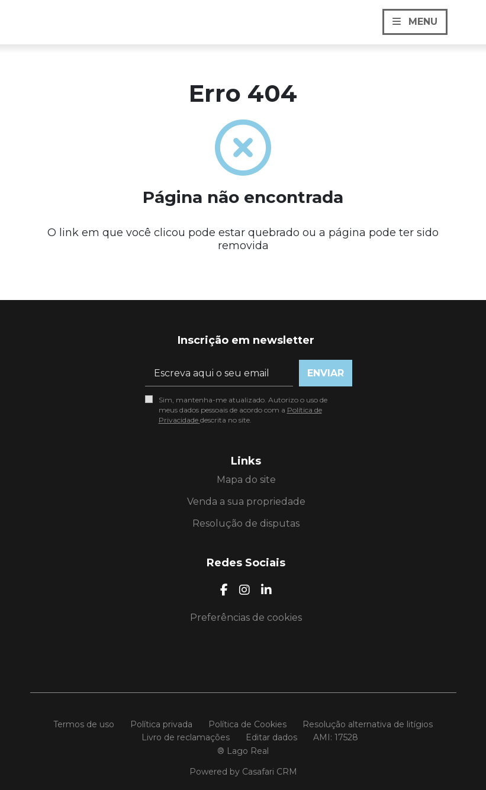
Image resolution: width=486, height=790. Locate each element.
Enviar (325, 373)
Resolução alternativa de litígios (367, 724)
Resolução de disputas (246, 523)
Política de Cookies (247, 724)
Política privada (161, 724)
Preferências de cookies (246, 617)
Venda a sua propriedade (246, 501)
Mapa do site (246, 479)
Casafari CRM (269, 771)
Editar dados (271, 737)
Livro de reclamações (185, 737)
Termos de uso (83, 724)
